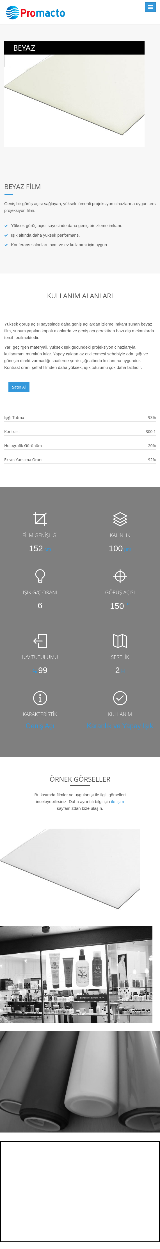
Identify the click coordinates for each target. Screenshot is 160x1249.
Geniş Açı (40, 726)
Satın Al (19, 387)
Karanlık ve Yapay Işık (120, 726)
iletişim (117, 801)
